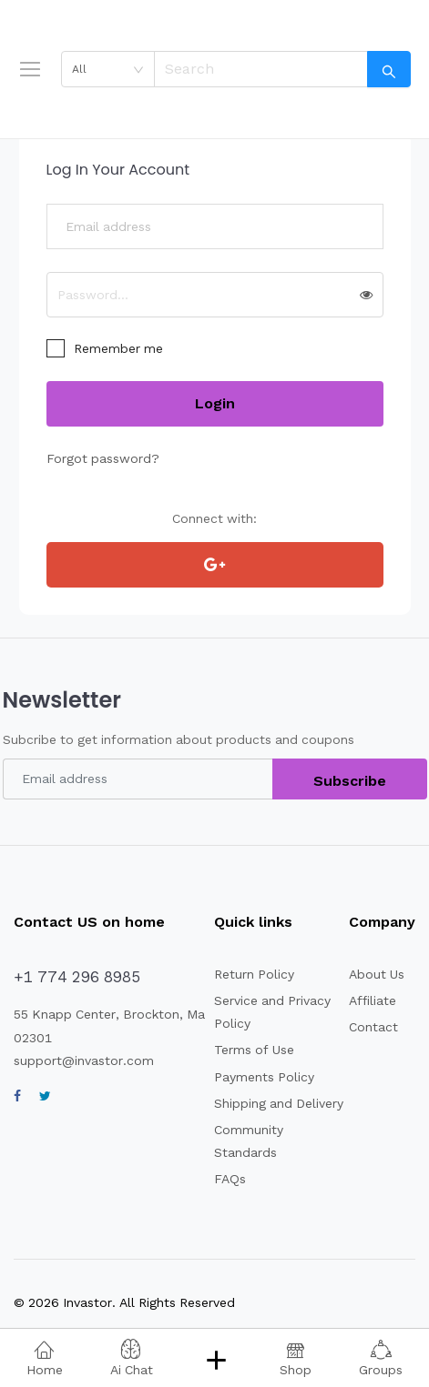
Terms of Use (254, 1049)
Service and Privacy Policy (272, 1011)
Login (215, 403)
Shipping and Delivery (278, 1103)
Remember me (118, 348)
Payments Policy (264, 1077)
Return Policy (254, 974)
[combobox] (108, 69)
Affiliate (372, 1000)
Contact (373, 1027)
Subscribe (349, 780)
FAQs (230, 1178)
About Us (376, 974)
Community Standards (248, 1141)
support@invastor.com (84, 1060)
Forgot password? (102, 458)
